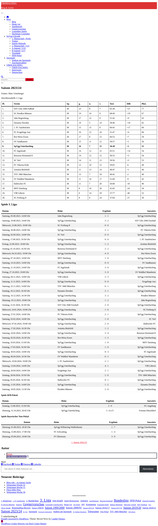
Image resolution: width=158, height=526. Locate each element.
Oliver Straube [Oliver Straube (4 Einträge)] (6, 508)
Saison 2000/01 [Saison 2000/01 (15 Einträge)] (74, 507)
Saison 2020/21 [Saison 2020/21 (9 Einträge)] (149, 508)
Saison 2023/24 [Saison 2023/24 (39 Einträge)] (11, 511)
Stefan (9, 454)
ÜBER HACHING (14, 65)
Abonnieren (148, 469)
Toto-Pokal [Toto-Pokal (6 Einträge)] (104, 512)
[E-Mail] (27, 456)
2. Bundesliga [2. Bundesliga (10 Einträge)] (32, 500)
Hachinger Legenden (21, 34)
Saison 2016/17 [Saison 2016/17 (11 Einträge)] (102, 507)
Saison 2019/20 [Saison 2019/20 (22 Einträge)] (132, 507)
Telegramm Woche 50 (15, 492)
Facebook (6, 464)
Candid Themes (58, 519)
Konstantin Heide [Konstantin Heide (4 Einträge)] (103, 505)
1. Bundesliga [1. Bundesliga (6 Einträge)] (6, 501)
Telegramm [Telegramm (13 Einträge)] (93, 511)
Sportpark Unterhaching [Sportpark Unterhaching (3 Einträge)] (45, 512)
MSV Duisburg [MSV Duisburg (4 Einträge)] (142, 505)
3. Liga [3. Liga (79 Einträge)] (45, 500)
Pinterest (26, 464)
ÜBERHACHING (9, 3)
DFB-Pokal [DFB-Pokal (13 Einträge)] (135, 500)
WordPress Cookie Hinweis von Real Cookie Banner (23, 524)
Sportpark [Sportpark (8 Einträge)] (33, 511)
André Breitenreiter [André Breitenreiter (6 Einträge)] (71, 501)
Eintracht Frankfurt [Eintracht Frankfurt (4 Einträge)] (148, 501)
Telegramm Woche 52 (15, 485)
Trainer (15, 41)
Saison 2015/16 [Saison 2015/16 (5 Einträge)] (88, 508)
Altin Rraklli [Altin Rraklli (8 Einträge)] (57, 501)
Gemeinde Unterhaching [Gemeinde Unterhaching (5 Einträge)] (54, 505)
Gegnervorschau (19, 29)
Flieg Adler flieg (13, 490)
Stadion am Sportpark (21, 60)
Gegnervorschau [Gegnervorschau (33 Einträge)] (33, 504)
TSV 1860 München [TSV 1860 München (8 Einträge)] (118, 511)
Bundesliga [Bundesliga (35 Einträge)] (121, 500)
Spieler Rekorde (19, 43)
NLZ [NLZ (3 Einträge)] (149, 505)
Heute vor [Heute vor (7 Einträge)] (68, 505)
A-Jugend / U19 (19, 48)
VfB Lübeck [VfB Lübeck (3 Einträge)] (131, 512)
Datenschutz (17, 72)
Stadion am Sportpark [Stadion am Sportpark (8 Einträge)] (62, 511)
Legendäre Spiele (19, 31)
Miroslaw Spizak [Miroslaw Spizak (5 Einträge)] (130, 505)
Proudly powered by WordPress (15, 519)
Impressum (16, 70)
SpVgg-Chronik (13, 36)
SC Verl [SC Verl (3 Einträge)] (25, 512)
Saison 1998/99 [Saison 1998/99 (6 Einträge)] (38, 508)
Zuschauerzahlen (19, 63)
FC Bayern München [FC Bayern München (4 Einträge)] (8, 505)
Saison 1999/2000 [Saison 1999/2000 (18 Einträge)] (55, 507)
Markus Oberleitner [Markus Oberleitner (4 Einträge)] (116, 505)
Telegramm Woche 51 (15, 487)
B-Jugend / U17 (18, 51)
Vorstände (16, 53)
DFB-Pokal (17, 55)
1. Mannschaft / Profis (21, 38)
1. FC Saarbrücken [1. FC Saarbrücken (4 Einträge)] (19, 501)
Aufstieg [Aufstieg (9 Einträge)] (84, 500)
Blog (8, 19)
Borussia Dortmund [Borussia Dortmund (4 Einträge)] (106, 501)
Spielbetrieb (17, 26)
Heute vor (16, 24)
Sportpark (10, 58)
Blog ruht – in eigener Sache (18, 482)
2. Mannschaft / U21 (21, 46)
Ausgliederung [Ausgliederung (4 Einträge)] (94, 501)
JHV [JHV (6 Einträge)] (83, 505)
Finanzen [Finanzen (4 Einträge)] (19, 505)
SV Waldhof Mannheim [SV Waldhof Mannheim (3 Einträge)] (79, 512)
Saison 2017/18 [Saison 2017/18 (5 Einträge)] (116, 508)
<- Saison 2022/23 (79, 442)
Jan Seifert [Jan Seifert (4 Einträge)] (76, 505)
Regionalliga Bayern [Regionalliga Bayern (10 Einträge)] (21, 508)
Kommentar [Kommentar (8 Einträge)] (91, 504)
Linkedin (36, 464)
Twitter (16, 464)
